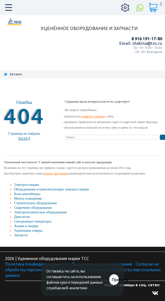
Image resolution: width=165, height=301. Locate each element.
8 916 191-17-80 (146, 38)
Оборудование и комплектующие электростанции (51, 189)
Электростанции (26, 185)
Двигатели (22, 217)
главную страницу (94, 116)
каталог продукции (55, 173)
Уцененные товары (28, 230)
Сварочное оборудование (33, 208)
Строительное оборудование (35, 203)
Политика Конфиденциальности (36, 264)
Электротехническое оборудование (40, 212)
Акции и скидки (26, 226)
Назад (24, 139)
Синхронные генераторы (32, 221)
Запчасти (21, 235)
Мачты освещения (28, 198)
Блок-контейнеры (27, 194)
